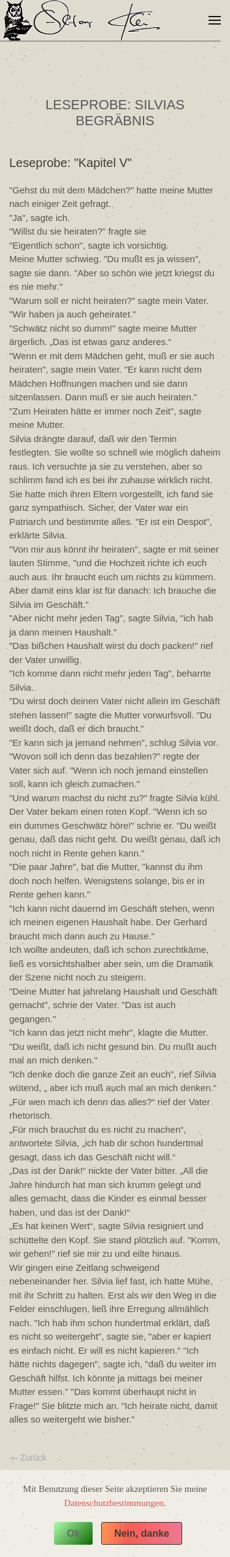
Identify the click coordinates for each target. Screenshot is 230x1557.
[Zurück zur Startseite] (85, 20)
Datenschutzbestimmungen (113, 1503)
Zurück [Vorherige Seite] (28, 1457)
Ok (73, 1533)
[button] (215, 20)
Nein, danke (141, 1533)
